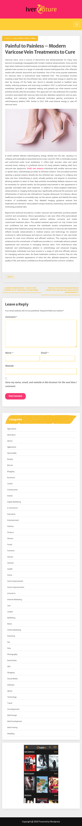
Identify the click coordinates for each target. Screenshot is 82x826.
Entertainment (13, 520)
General (10, 563)
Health (10, 277)
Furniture (10, 551)
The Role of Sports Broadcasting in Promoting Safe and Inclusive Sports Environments (62, 290)
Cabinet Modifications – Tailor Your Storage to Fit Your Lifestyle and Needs (21, 289)
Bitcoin (10, 465)
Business (11, 478)
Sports (9, 691)
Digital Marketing (14, 502)
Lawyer (10, 612)
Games (10, 557)
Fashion (10, 526)
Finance (10, 532)
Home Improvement (15, 581)
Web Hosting (12, 727)
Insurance (11, 593)
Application (11, 447)
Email (44, 352)
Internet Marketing (14, 600)
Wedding (10, 734)
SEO (9, 667)
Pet (8, 642)
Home (9, 575)
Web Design (12, 715)
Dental (10, 496)
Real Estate (12, 660)
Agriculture (11, 429)
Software (10, 685)
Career (10, 484)
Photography (12, 654)
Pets (9, 648)
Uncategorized (13, 709)
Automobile (11, 453)
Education (11, 514)
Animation (11, 435)
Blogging (10, 472)
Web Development (14, 721)
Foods (9, 545)
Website (9, 365)
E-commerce (12, 508)
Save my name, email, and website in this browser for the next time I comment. (41, 384)
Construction (12, 490)
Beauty (10, 459)
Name (9, 352)
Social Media (12, 679)
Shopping (11, 673)
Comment (11, 317)
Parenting (11, 636)
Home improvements (15, 587)
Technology (12, 697)
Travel (9, 703)
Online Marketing (14, 630)
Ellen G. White (30, 38)
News (9, 624)
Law (8, 606)
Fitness (10, 539)
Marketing (11, 618)
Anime (10, 441)
